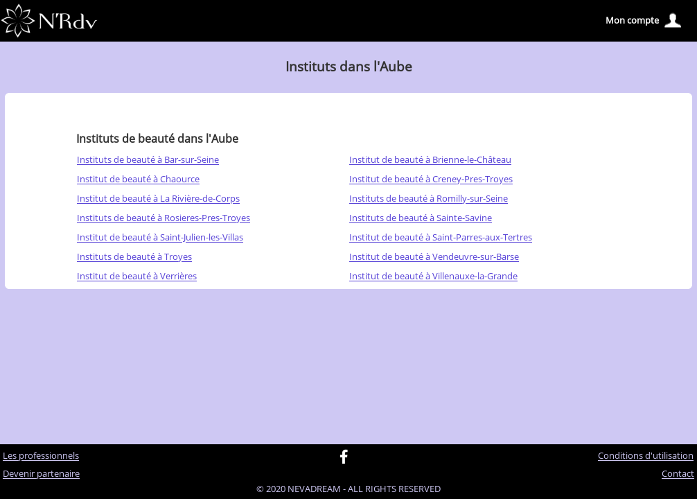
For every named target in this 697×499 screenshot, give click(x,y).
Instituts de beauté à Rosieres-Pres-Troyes (163, 218)
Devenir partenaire (41, 474)
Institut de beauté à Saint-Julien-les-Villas (160, 237)
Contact (678, 474)
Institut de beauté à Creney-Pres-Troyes (431, 179)
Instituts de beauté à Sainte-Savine (420, 218)
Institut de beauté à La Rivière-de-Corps (158, 199)
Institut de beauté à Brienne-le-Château (430, 160)
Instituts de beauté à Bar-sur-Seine (148, 160)
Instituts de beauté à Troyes (134, 257)
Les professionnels (41, 456)
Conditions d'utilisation (646, 456)
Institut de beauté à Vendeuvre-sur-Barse (434, 257)
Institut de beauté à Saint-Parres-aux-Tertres (440, 237)
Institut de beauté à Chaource (138, 179)
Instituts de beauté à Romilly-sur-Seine (428, 199)
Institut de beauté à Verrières (137, 276)
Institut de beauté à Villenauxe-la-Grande (433, 276)
